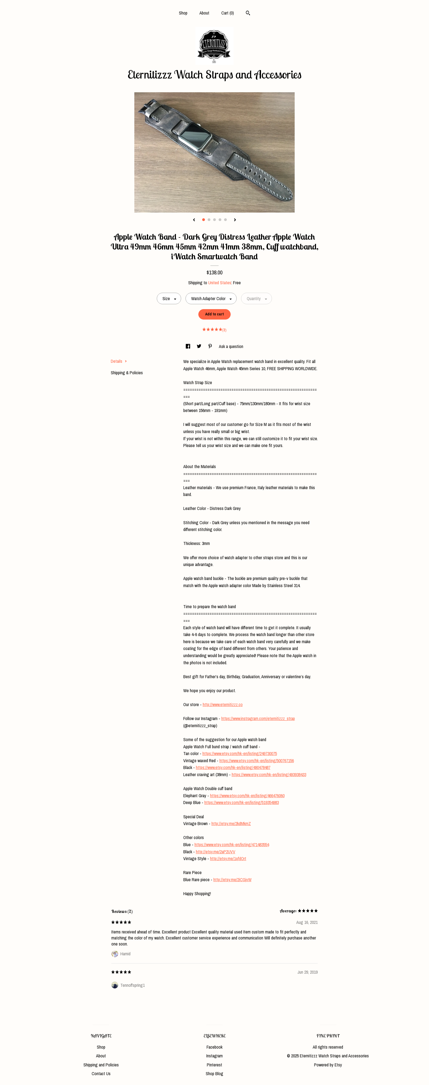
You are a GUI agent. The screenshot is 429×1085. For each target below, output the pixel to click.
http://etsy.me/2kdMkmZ (231, 823)
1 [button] (203, 219)
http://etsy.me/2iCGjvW (232, 880)
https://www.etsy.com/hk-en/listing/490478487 (233, 767)
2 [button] (209, 219)
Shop (183, 13)
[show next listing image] (235, 220)
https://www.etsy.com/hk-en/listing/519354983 (241, 802)
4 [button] (220, 219)
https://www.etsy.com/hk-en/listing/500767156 (256, 761)
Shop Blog (214, 1074)
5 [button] (225, 219)
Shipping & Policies (127, 373)
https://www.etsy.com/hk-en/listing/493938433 (269, 774)
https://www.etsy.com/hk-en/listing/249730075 (239, 753)
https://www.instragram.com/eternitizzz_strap (258, 718)
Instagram (214, 1056)
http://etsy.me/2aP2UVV (215, 852)
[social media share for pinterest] (210, 346)
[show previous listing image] (194, 220)
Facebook (214, 1047)
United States (219, 283)
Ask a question (231, 346)
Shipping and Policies (101, 1065)
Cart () (227, 13)
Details (119, 361)
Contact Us (101, 1074)
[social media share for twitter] (199, 346)
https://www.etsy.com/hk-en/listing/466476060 (247, 796)
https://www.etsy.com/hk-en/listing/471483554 (232, 845)
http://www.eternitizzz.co (223, 704)
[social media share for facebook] (188, 346)
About (204, 13)
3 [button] (214, 219)
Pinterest (214, 1065)
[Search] (248, 14)
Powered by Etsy (328, 1065)
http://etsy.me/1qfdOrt (228, 858)
